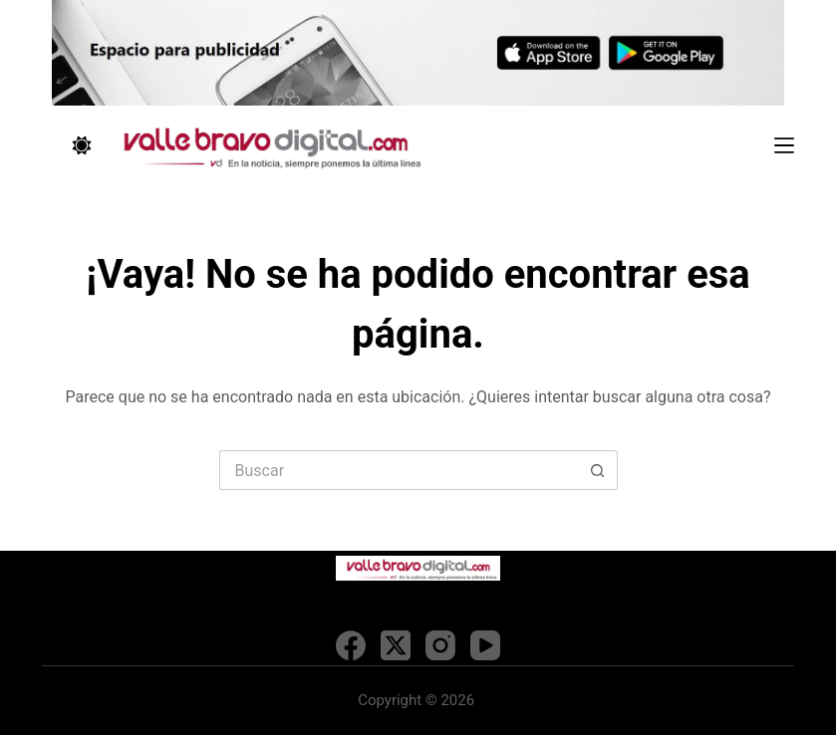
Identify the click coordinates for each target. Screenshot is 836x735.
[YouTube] (485, 645)
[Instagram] (440, 645)
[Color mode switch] (82, 145)
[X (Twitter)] (396, 645)
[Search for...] (398, 470)
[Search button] (598, 470)
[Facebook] (351, 645)
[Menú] (784, 145)
